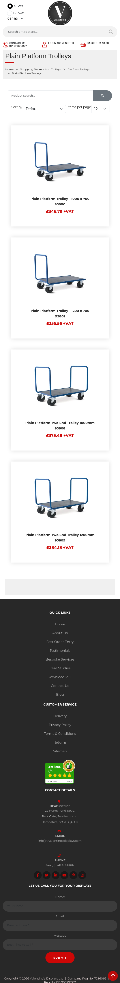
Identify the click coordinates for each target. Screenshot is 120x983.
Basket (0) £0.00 (98, 43)
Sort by (17, 107)
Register (68, 43)
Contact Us (60, 686)
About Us (60, 633)
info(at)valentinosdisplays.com (60, 840)
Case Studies (60, 668)
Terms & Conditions (60, 733)
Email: (60, 916)
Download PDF (60, 677)
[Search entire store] (111, 31)
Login (52, 43)
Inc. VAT (16, 13)
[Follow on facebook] (38, 875)
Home (9, 69)
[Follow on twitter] (47, 875)
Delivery (60, 716)
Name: (60, 897)
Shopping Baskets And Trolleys (40, 69)
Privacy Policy (60, 725)
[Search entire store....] (54, 31)
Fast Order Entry (59, 642)
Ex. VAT (16, 6)
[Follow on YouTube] (64, 875)
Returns (59, 742)
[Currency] (16, 18)
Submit (60, 957)
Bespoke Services (60, 659)
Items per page (79, 107)
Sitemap (60, 751)
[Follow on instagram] (82, 875)
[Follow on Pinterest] (73, 875)
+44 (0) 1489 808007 (60, 865)
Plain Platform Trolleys (26, 73)
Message (60, 935)
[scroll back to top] (113, 976)
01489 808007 (18, 46)
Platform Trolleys (79, 69)
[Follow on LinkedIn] (56, 875)
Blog (60, 694)
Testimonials (60, 650)
